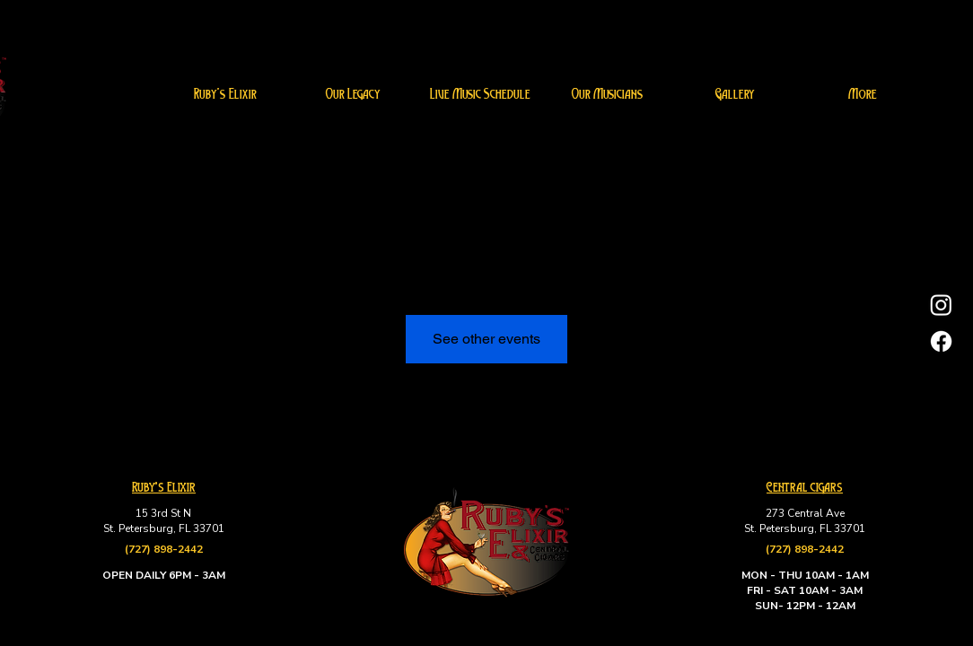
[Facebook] (941, 341)
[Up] (944, 617)
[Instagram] (941, 305)
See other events (486, 338)
